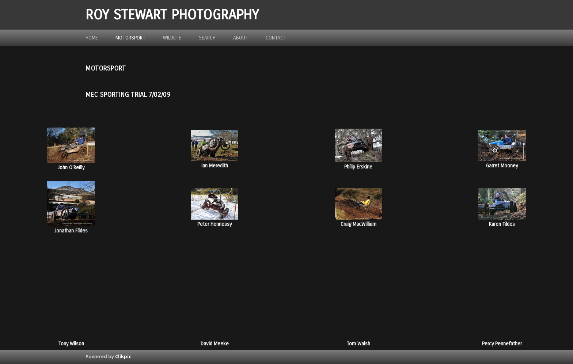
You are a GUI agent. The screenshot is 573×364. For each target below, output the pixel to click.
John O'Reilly (70, 167)
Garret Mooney (502, 166)
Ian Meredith (214, 166)
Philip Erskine (358, 167)
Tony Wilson (71, 344)
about (240, 38)
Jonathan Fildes (71, 231)
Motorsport (130, 38)
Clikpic (123, 356)
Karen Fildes (502, 224)
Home (92, 38)
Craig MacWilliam (358, 224)
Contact (276, 38)
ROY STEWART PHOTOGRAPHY (172, 15)
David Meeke (215, 344)
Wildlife (172, 38)
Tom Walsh (358, 344)
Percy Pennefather (502, 344)
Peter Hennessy (214, 224)
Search (207, 38)
